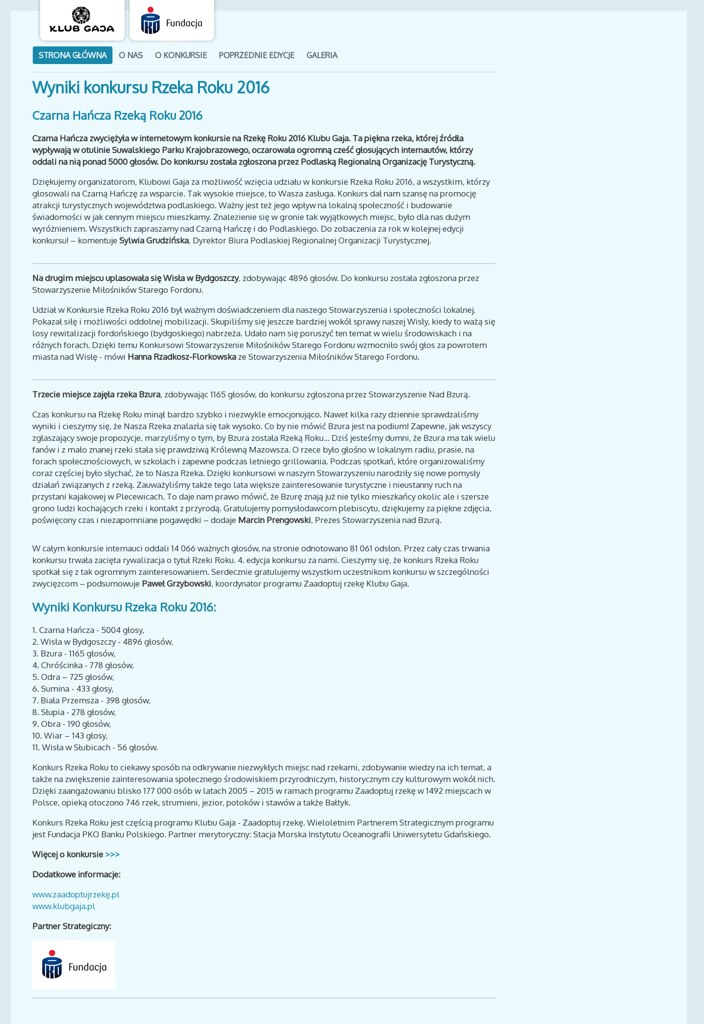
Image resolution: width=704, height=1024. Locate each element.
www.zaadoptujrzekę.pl (76, 894)
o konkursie (181, 55)
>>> (111, 854)
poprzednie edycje (256, 55)
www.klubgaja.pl (63, 906)
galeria (322, 55)
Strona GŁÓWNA (73, 55)
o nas (131, 55)
